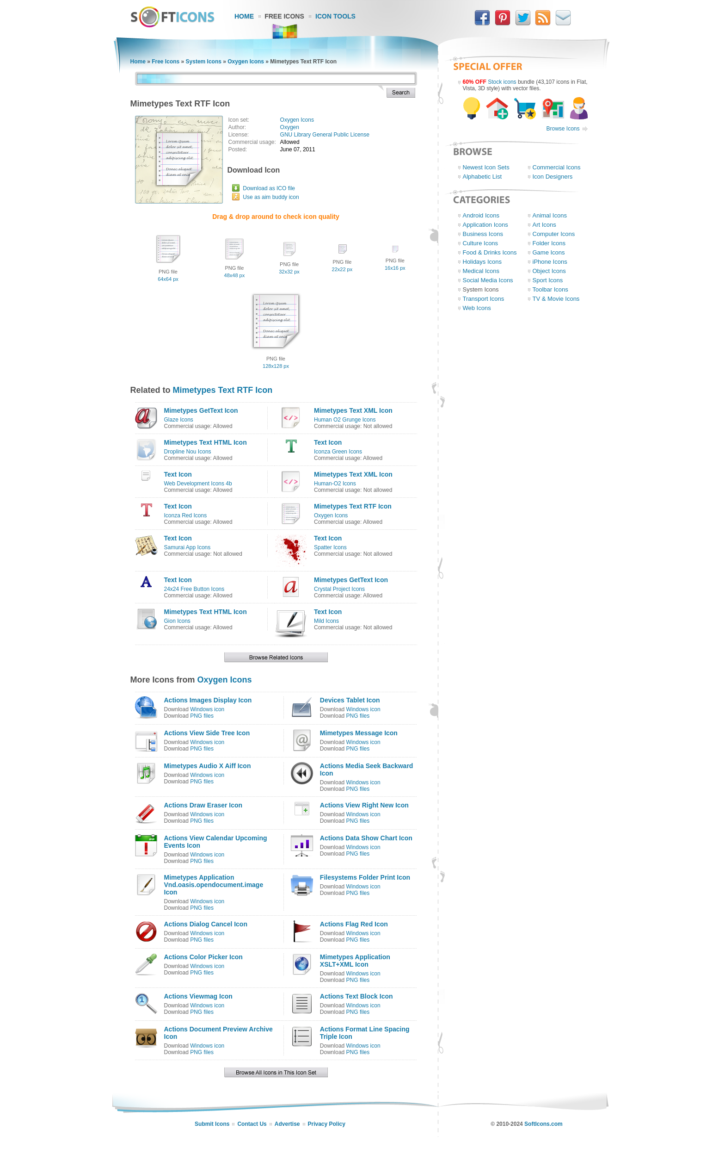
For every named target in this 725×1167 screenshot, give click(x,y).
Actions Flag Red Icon (354, 924)
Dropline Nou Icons (187, 451)
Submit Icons (212, 1124)
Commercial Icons (557, 167)
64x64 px (168, 279)
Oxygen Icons (245, 61)
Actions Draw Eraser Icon (203, 805)
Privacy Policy (326, 1124)
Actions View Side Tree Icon (207, 733)
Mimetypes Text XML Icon (353, 410)
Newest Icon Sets (486, 167)
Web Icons (477, 307)
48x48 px (234, 275)
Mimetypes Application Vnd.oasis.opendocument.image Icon (214, 885)
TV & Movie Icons (556, 298)
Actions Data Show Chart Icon (366, 838)
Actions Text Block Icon (356, 996)
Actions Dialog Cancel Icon (205, 924)
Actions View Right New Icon (364, 805)
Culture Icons (480, 243)
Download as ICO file (269, 188)
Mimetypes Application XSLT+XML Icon (355, 960)
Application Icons (485, 224)
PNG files (202, 716)
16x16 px (395, 268)
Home (244, 16)
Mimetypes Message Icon (359, 733)
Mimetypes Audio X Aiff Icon (207, 766)
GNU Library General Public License (324, 134)
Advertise (287, 1124)
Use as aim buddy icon (271, 197)
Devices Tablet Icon (350, 700)
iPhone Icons (550, 261)
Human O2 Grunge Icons (344, 419)
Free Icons (284, 16)
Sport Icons (548, 280)
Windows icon (207, 709)
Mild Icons (326, 621)
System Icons (203, 61)
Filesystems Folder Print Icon (365, 877)
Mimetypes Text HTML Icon (205, 442)
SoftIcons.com (543, 1124)
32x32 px (289, 271)
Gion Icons (177, 621)
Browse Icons (562, 128)
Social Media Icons (488, 280)
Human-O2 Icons (335, 483)
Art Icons (544, 224)
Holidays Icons (482, 261)
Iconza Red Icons (185, 515)
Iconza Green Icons (338, 451)
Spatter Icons (330, 547)
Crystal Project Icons (339, 589)
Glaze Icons (178, 419)
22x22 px (342, 269)
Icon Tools (335, 16)
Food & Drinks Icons (490, 252)
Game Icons (549, 252)
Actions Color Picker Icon (203, 957)
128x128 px (276, 366)
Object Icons (549, 270)
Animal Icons (550, 215)
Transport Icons (483, 298)
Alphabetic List (482, 176)
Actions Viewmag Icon (198, 996)
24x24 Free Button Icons (194, 589)
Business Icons (483, 233)
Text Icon (328, 442)
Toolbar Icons (550, 289)
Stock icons (502, 82)
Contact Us (251, 1124)
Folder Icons (549, 243)
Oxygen (289, 127)
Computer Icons (554, 233)
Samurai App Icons (187, 547)
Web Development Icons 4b (198, 483)
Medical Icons (481, 270)
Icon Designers (553, 176)
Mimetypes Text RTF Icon (223, 390)
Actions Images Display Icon (208, 700)
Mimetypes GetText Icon (201, 410)
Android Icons (481, 215)
